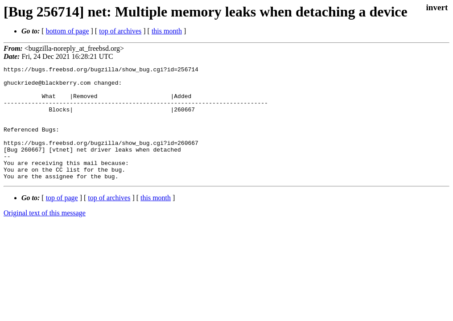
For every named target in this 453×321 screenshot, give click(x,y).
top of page (62, 220)
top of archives (120, 31)
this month (167, 31)
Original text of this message (45, 235)
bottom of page (67, 31)
